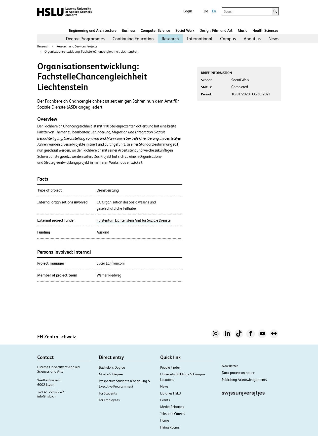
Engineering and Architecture (93, 30)
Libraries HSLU (170, 393)
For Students (108, 393)
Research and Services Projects (76, 46)
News (273, 38)
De (206, 11)
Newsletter (230, 366)
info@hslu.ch (46, 396)
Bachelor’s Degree (112, 367)
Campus (228, 38)
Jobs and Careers (172, 414)
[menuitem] (85, 38)
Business (128, 30)
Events (165, 400)
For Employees (109, 400)
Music (242, 30)
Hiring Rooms (170, 427)
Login (187, 11)
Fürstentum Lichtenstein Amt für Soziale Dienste (133, 220)
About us (252, 38)
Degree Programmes (85, 38)
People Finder (170, 367)
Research (170, 38)
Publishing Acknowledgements (244, 380)
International (199, 38)
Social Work (184, 30)
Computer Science (155, 30)
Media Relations (172, 407)
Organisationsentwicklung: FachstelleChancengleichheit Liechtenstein (91, 51)
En (214, 11)
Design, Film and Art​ (216, 30)
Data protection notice (238, 373)
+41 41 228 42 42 (50, 392)
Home (164, 420)
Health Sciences (265, 30)
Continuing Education (133, 38)
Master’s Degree (111, 374)
